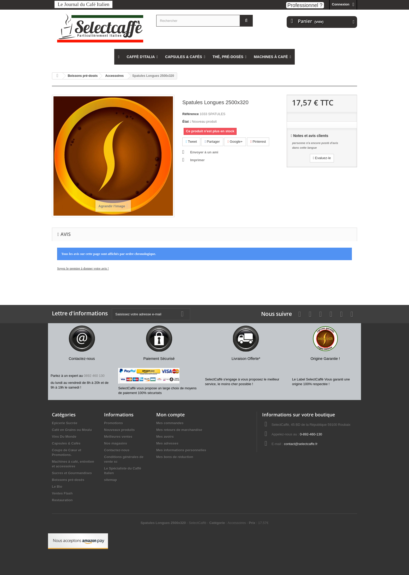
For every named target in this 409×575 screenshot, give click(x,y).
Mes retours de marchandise (179, 430)
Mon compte (170, 414)
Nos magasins (115, 443)
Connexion (340, 4)
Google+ (235, 141)
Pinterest (258, 141)
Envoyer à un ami (204, 152)
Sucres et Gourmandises (72, 473)
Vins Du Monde (64, 437)
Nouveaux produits (119, 430)
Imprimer (197, 160)
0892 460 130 (94, 376)
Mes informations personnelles (181, 450)
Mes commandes (170, 423)
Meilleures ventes (118, 437)
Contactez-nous (117, 450)
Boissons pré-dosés (68, 480)
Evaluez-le (322, 158)
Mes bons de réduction (174, 457)
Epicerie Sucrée (64, 423)
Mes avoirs (165, 437)
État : (186, 121)
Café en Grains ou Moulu (72, 430)
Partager (212, 141)
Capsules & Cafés (66, 443)
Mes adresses (167, 443)
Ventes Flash (62, 493)
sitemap (110, 480)
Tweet (191, 141)
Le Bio (57, 487)
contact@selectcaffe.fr (301, 444)
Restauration (62, 500)
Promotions (113, 423)
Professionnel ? (304, 5)
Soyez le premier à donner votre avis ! (83, 268)
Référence (190, 114)
